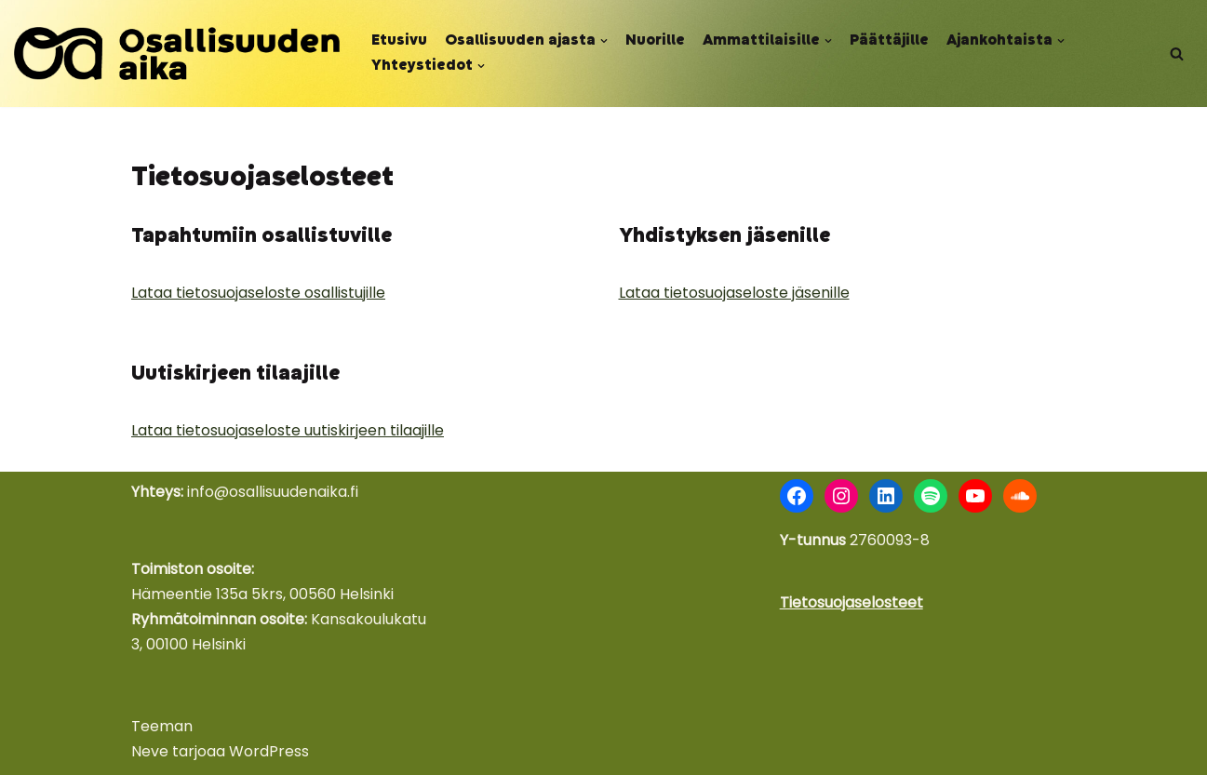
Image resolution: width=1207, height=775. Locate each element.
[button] (604, 41)
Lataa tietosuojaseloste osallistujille (258, 292)
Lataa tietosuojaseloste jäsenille (734, 292)
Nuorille (655, 40)
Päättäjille (889, 40)
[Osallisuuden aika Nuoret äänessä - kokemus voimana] (177, 53)
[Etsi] (1177, 53)
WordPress (269, 751)
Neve (149, 751)
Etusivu (399, 40)
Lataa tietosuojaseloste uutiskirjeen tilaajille (287, 430)
